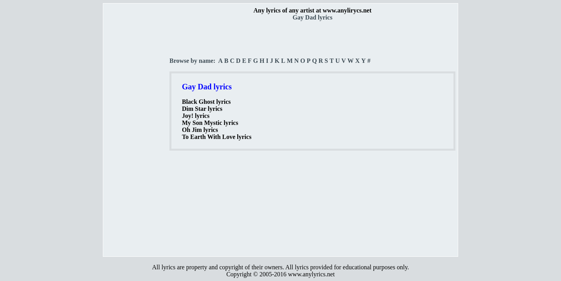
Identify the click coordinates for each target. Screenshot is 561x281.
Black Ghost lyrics (206, 101)
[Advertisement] (137, 137)
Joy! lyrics (196, 115)
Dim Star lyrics (202, 108)
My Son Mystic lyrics (210, 122)
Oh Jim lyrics (200, 129)
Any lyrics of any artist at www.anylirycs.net (312, 10)
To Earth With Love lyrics (216, 136)
